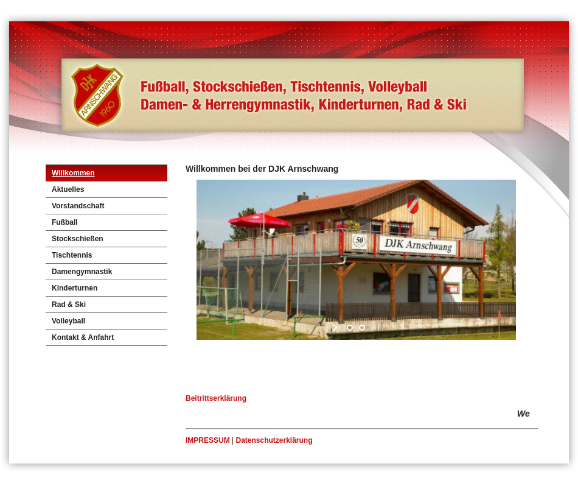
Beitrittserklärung (216, 398)
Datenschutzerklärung (273, 440)
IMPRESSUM (208, 440)
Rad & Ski (69, 304)
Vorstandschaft (78, 206)
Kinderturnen (74, 288)
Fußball (65, 222)
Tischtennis (72, 255)
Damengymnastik (82, 271)
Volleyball (68, 321)
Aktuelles (68, 189)
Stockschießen (77, 238)
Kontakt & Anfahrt (83, 337)
